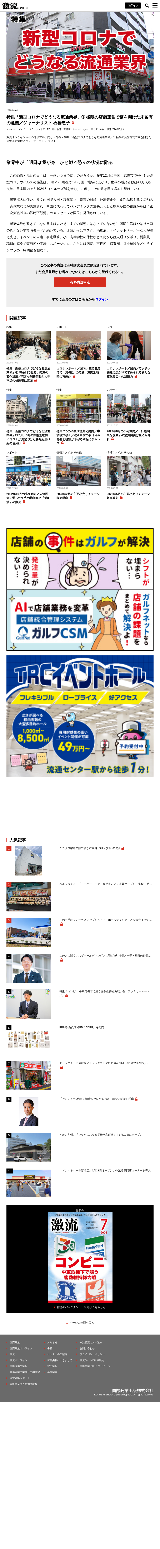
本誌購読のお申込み (91, 1342)
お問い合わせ (87, 1348)
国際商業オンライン (21, 1348)
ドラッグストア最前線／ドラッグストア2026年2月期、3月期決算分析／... (104, 1063)
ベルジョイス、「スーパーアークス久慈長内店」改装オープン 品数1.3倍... (105, 883)
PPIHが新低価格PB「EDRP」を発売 (81, 1027)
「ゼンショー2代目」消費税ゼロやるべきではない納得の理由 (96, 1098)
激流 (12, 1354)
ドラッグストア (37, 129)
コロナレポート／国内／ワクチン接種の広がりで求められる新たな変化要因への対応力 (128, 372)
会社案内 (52, 1372)
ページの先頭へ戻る (82, 1322)
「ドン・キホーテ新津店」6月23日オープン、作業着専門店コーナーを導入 (105, 1170)
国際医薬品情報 (18, 1366)
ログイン (133, 5)
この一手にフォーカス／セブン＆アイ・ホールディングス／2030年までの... (105, 919)
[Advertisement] (80, 807)
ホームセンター (80, 129)
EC (48, 129)
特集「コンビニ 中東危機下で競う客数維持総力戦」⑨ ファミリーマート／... (104, 993)
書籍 (49, 1348)
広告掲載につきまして (59, 1360)
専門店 (94, 129)
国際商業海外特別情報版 (23, 1384)
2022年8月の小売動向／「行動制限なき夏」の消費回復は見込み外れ (128, 435)
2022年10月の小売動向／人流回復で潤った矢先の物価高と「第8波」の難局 (27, 498)
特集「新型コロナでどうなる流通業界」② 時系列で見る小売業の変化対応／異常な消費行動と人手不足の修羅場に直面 (28, 374)
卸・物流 (56, 129)
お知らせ (52, 1342)
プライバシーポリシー (92, 1354)
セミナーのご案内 (57, 1354)
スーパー (11, 129)
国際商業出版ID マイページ (95, 1366)
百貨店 (67, 129)
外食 (102, 129)
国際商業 (15, 1342)
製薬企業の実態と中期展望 (25, 1372)
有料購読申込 (80, 282)
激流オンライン (15, 137)
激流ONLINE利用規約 (92, 1360)
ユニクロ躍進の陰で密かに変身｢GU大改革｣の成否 (90, 848)
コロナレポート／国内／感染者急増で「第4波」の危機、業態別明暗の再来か (78, 372)
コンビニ (22, 129)
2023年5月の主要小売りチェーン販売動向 (128, 496)
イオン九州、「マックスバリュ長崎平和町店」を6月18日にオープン (100, 1134)
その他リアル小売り (40, 137)
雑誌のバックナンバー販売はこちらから (81, 1307)
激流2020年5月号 (116, 129)
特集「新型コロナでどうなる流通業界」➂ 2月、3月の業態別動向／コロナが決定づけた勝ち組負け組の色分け (28, 437)
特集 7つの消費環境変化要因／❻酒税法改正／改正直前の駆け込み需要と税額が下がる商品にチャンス (78, 437)
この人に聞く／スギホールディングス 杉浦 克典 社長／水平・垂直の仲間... (105, 955)
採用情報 (52, 1366)
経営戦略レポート (20, 1378)
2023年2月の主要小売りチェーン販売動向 (78, 496)
